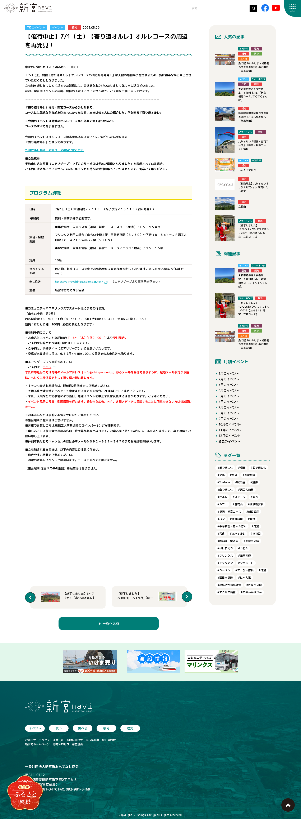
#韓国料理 (244, 555)
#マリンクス (225, 555)
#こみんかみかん (251, 592)
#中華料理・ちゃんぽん (231, 526)
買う (59, 728)
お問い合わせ (74, 740)
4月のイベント (228, 390)
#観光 (254, 497)
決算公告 (58, 740)
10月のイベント (229, 424)
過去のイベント (229, 441)
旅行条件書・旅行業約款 (101, 740)
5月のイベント (228, 396)
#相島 (241, 467)
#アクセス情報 (226, 592)
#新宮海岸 (252, 511)
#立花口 (256, 533)
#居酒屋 (240, 482)
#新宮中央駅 (251, 541)
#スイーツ (239, 497)
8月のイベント (228, 413)
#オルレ (222, 497)
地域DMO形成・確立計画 (67, 744)
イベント (57, 27)
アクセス (44, 740)
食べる (82, 728)
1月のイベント (228, 373)
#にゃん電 (244, 577)
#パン (221, 519)
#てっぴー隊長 (244, 570)
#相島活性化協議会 (229, 585)
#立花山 (238, 504)
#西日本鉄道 (225, 577)
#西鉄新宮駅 (255, 504)
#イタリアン (225, 563)
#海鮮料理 (236, 519)
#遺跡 (254, 482)
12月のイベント (229, 435)
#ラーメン (223, 570)
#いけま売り (225, 548)
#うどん (243, 548)
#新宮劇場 (248, 475)
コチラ (47, 367)
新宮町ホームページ (37, 744)
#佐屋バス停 (254, 585)
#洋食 (262, 570)
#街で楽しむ (225, 467)
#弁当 (233, 475)
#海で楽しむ (258, 467)
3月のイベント (228, 385)
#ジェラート (246, 563)
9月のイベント (228, 419)
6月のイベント (228, 402)
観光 (74, 27)
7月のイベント (36, 27)
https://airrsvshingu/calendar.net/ (79, 282)
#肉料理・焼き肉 (227, 541)
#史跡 (221, 475)
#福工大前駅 (246, 489)
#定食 (255, 526)
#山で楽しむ (225, 489)
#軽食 (251, 519)
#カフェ (222, 504)
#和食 (221, 533)
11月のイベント (229, 430)
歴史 (130, 728)
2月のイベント (228, 379)
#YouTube (223, 482)
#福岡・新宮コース (229, 511)
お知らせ (30, 740)
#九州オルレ (237, 533)
